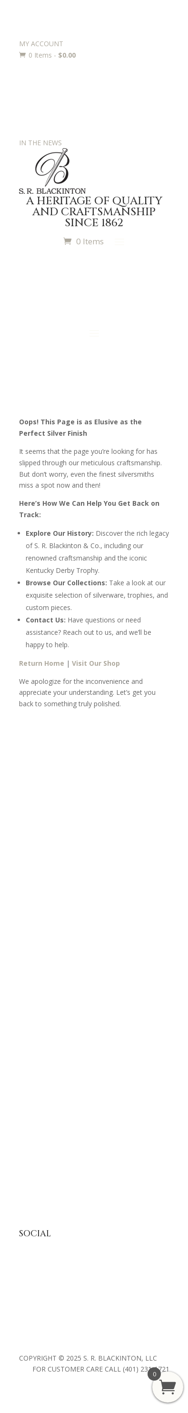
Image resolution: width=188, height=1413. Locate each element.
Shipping (32, 1174)
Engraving (34, 1055)
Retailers (32, 877)
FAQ (25, 1129)
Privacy (30, 1144)
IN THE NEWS (40, 142)
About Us (33, 804)
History (30, 834)
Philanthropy (38, 848)
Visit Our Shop (96, 663)
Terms (29, 1188)
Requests (33, 1070)
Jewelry (30, 967)
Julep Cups (35, 952)
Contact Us (36, 863)
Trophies (32, 1041)
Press (27, 819)
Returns (31, 1159)
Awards (30, 1026)
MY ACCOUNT (41, 43)
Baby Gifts (35, 937)
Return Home (41, 663)
